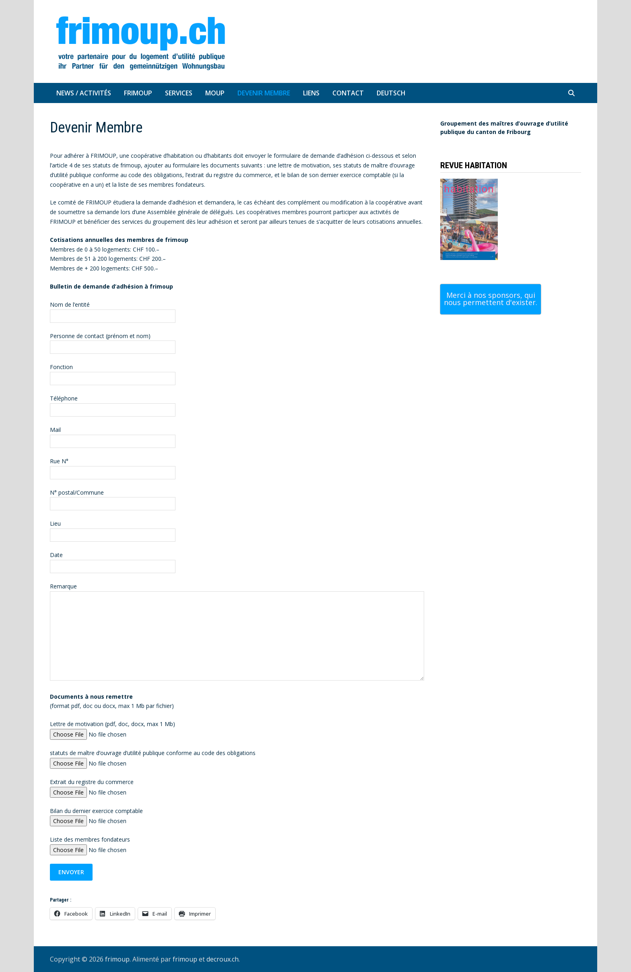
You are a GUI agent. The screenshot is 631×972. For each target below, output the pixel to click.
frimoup (117, 959)
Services (178, 93)
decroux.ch (222, 959)
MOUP (215, 93)
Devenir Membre (263, 93)
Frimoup (138, 93)
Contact (348, 93)
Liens (311, 93)
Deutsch (391, 93)
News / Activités (83, 93)
